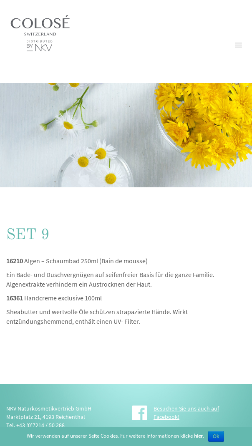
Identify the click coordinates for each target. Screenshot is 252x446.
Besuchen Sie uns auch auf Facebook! (186, 413)
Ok (216, 436)
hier (198, 435)
